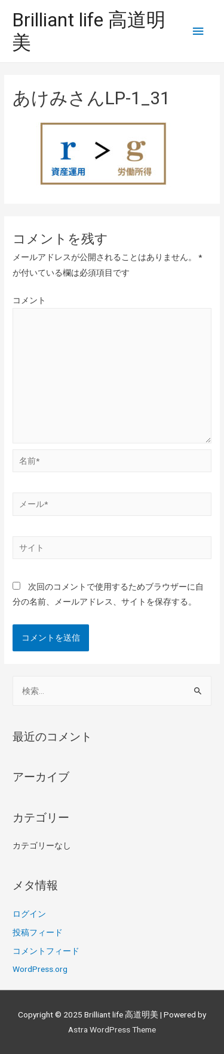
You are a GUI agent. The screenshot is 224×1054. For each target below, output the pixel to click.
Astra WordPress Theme (112, 1029)
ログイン (29, 914)
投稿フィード (38, 932)
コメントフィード (46, 951)
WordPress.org (40, 969)
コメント (29, 300)
